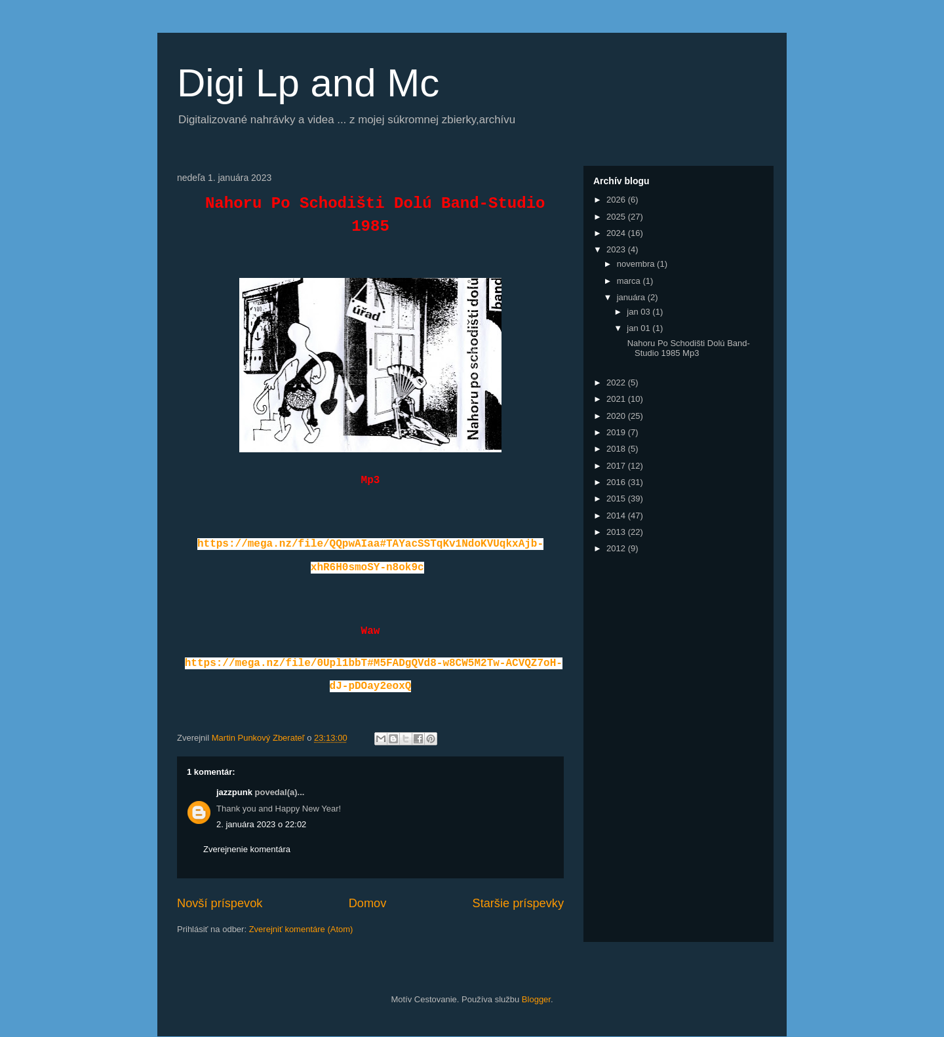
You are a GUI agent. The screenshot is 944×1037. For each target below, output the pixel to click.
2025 (617, 217)
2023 (617, 249)
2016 (617, 482)
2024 (617, 233)
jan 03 (639, 312)
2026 (617, 200)
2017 (617, 466)
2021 (617, 399)
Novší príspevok (219, 903)
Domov (368, 903)
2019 (617, 432)
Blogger (536, 999)
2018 (617, 449)
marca (630, 281)
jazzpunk (234, 792)
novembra (637, 264)
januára (632, 297)
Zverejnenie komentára (246, 849)
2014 (617, 515)
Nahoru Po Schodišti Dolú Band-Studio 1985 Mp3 (687, 348)
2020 (617, 416)
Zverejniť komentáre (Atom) (301, 929)
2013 (617, 532)
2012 (617, 548)
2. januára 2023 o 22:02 (261, 824)
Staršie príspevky (518, 903)
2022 (617, 382)
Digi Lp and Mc (308, 83)
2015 (617, 498)
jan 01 (639, 328)
